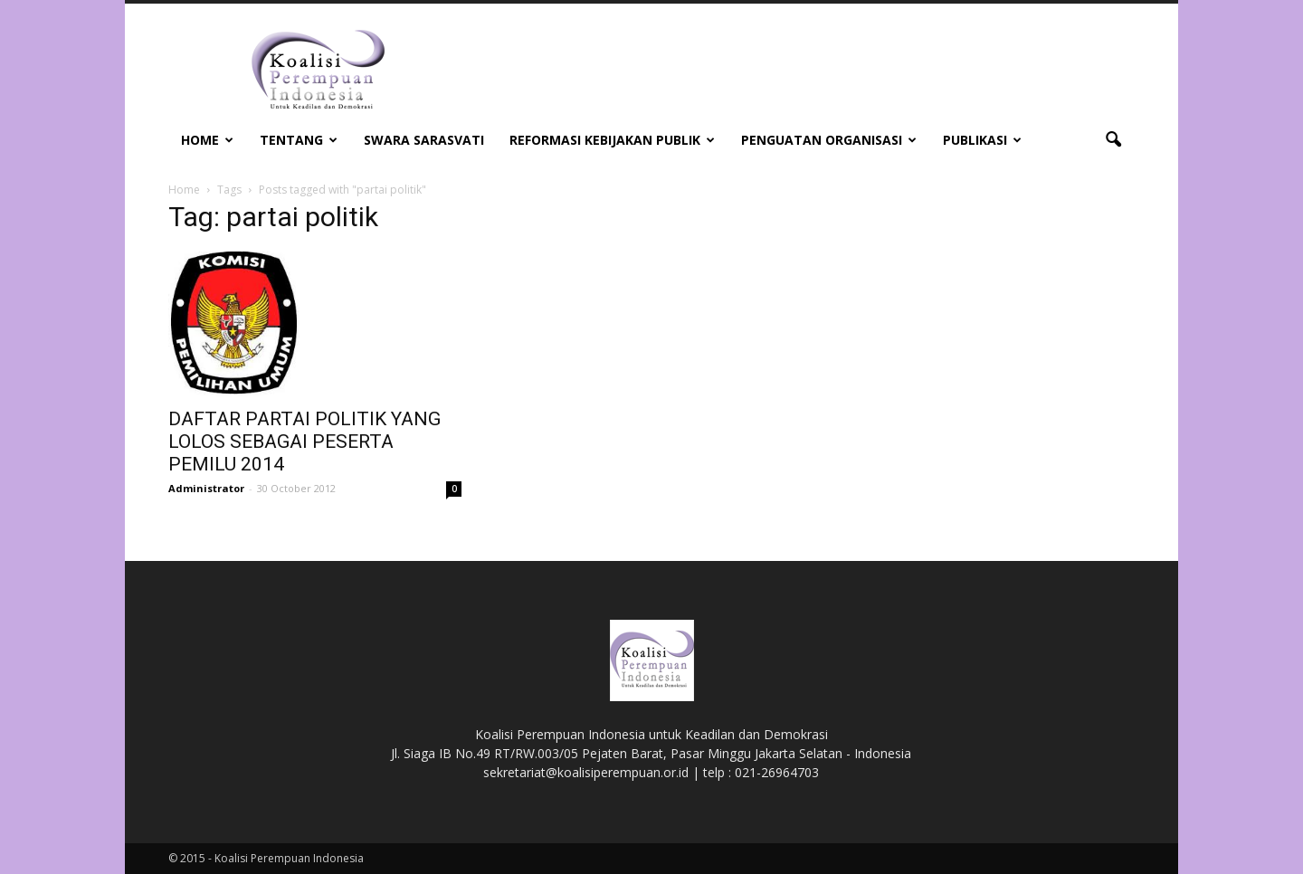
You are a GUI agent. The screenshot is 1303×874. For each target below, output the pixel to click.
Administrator (206, 488)
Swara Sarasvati (424, 139)
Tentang (299, 139)
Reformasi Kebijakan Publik (612, 139)
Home (207, 139)
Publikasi (982, 139)
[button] (1113, 140)
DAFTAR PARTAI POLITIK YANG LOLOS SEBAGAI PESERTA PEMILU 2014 (304, 441)
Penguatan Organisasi (829, 139)
